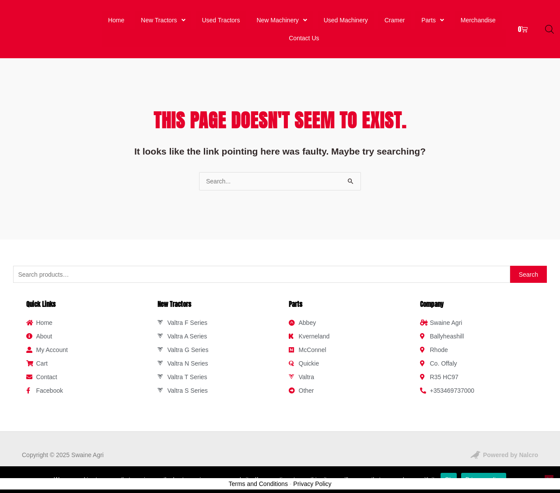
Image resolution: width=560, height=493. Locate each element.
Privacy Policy (312, 473)
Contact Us (304, 30)
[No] (549, 479)
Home (115, 17)
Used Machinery (346, 17)
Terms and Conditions (258, 473)
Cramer (395, 17)
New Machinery (282, 17)
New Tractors (162, 17)
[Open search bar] (549, 24)
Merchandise (478, 17)
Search (528, 264)
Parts (432, 17)
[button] (161, 17)
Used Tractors (220, 17)
